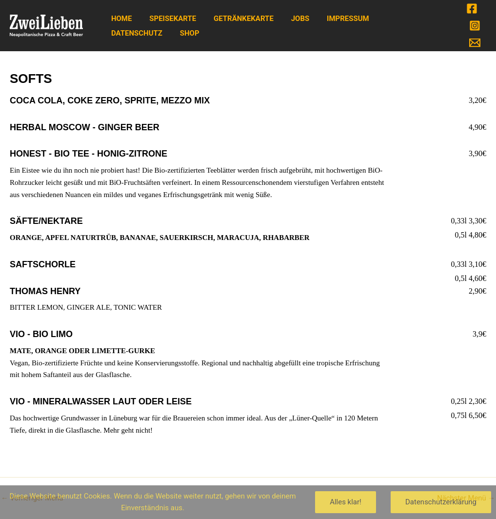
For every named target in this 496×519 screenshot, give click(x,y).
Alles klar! (345, 502)
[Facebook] (471, 8)
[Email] (474, 42)
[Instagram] (474, 25)
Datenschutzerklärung (440, 502)
